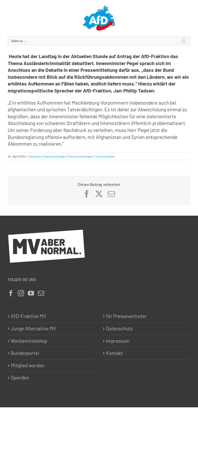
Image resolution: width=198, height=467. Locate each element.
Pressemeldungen (54, 156)
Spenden (20, 377)
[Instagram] (21, 293)
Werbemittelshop (29, 341)
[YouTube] (31, 293)
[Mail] (41, 293)
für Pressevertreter (126, 316)
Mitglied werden (27, 365)
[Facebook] (11, 293)
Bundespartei (25, 353)
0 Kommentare (105, 156)
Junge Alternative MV (33, 328)
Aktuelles (35, 156)
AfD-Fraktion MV (28, 316)
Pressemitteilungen (79, 156)
